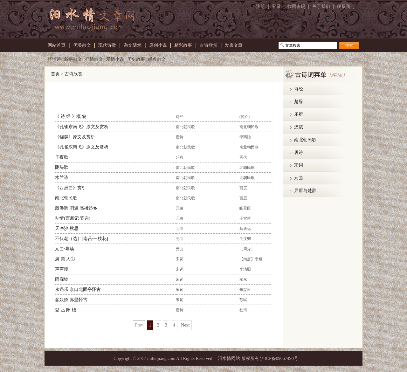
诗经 (298, 88)
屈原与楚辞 (305, 190)
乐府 (298, 114)
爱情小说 (115, 58)
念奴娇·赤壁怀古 (71, 299)
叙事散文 (73, 58)
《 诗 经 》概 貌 (70, 116)
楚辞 (298, 101)
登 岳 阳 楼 (65, 309)
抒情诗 (54, 58)
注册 (260, 6)
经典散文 (157, 58)
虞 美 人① (65, 259)
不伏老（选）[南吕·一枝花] (81, 238)
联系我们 (346, 6)
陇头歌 (61, 167)
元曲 (298, 178)
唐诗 (298, 152)
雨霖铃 (61, 279)
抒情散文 (94, 58)
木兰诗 (61, 177)
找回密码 (296, 6)
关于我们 (321, 6)
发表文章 (234, 44)
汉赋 (298, 127)
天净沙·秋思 (67, 228)
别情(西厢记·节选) (72, 218)
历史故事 (136, 58)
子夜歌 (61, 157)
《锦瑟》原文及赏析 (75, 136)
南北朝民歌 (66, 198)
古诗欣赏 (73, 74)
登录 (276, 6)
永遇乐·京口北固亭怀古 (78, 289)
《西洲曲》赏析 (70, 187)
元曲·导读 (64, 248)
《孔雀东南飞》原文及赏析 (81, 126)
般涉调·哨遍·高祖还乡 (76, 208)
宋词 (298, 165)
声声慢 (61, 269)
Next (185, 325)
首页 (55, 74)
